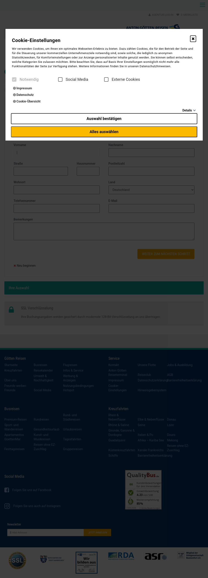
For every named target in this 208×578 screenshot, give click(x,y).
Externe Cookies (122, 79)
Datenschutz (23, 95)
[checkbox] (14, 79)
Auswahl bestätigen (104, 118)
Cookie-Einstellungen (36, 40)
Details (187, 110)
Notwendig (25, 79)
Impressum (22, 88)
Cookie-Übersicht (27, 101)
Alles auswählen (104, 131)
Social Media (73, 79)
